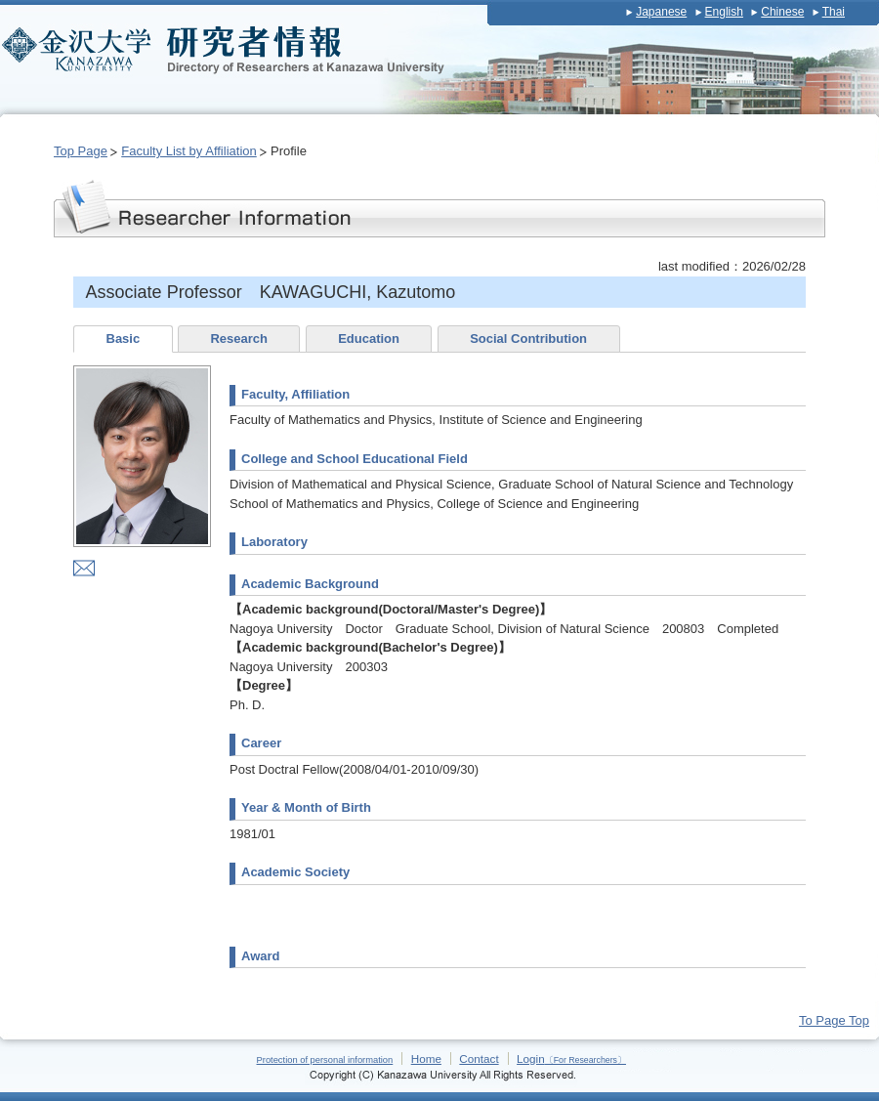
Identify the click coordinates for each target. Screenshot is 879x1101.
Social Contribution (528, 338)
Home (426, 1058)
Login (571, 1058)
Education (368, 338)
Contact (478, 1058)
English (724, 12)
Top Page (80, 151)
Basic (123, 338)
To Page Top (834, 1020)
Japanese (661, 12)
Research (239, 338)
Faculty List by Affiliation (189, 151)
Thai (833, 12)
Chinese (782, 12)
